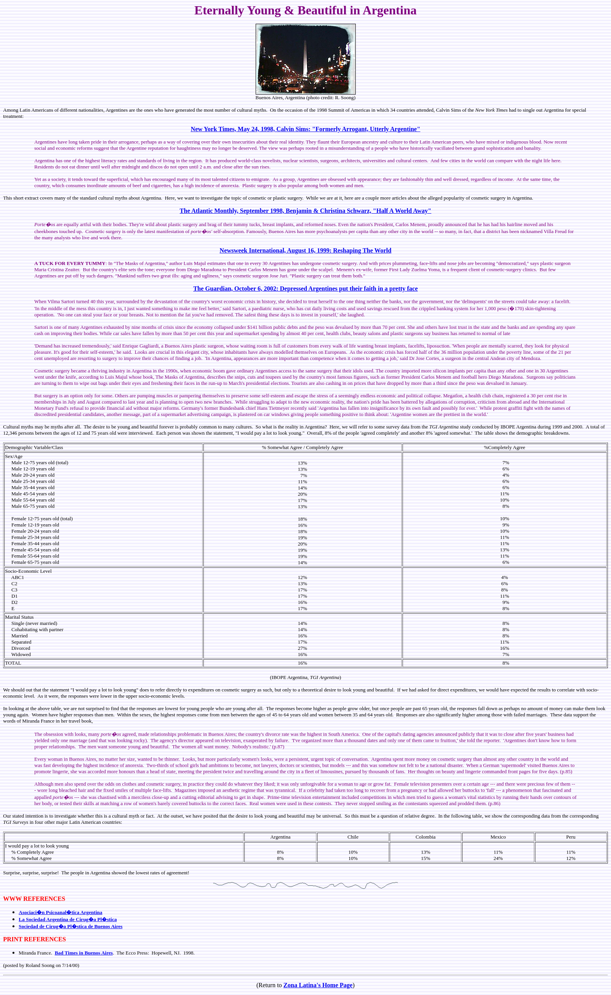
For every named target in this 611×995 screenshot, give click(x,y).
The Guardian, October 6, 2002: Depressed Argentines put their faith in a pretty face (305, 288)
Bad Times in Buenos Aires (84, 953)
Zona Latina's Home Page (317, 985)
